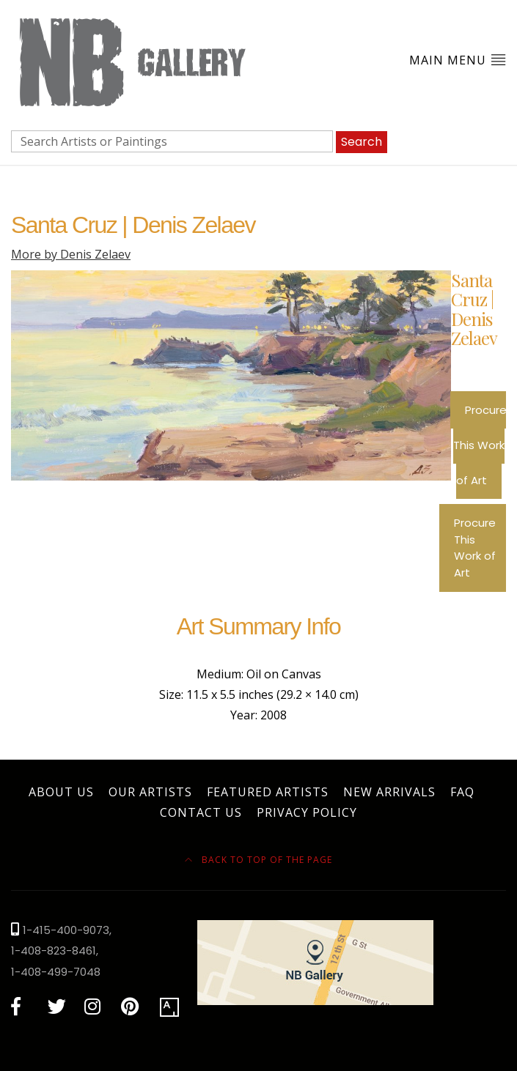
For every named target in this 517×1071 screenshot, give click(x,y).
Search (361, 141)
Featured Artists (268, 792)
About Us (61, 792)
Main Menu (457, 59)
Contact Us (201, 812)
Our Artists (150, 792)
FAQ (462, 792)
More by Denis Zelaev (71, 254)
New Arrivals (389, 792)
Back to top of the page (258, 859)
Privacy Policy (307, 812)
